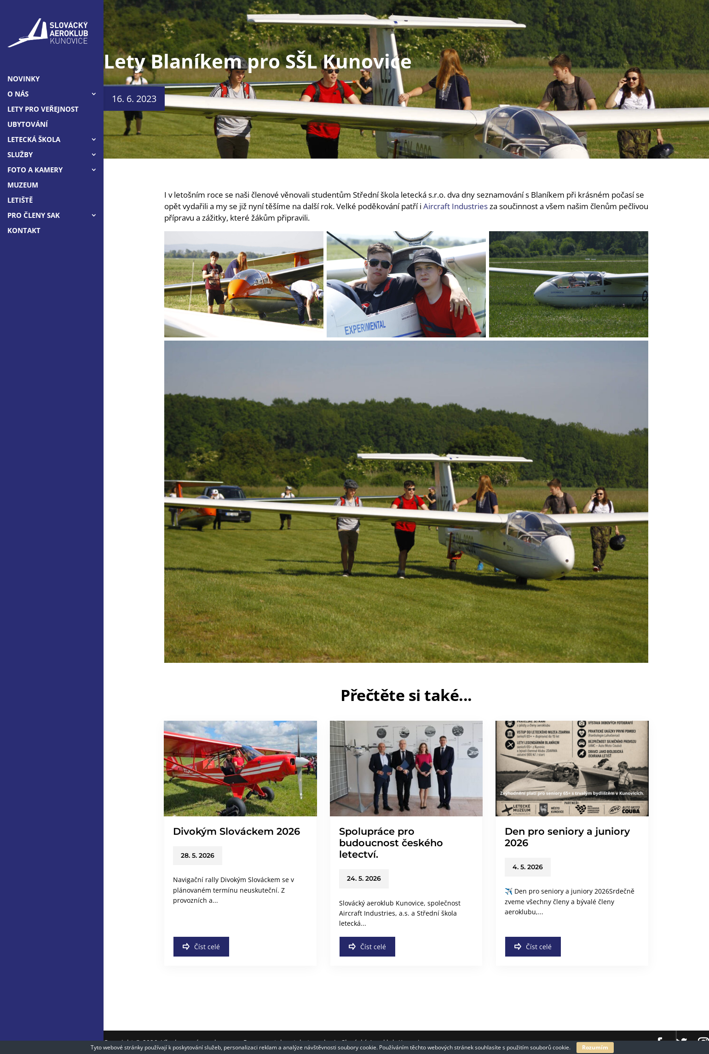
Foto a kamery (35, 170)
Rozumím (595, 1047)
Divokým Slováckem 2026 (236, 831)
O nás (18, 94)
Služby (20, 155)
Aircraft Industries (455, 206)
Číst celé (201, 946)
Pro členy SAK (33, 216)
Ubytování (27, 125)
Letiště (20, 201)
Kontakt (23, 231)
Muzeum (22, 185)
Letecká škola (33, 140)
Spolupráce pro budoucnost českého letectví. (391, 843)
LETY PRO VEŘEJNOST (43, 110)
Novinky (23, 79)
